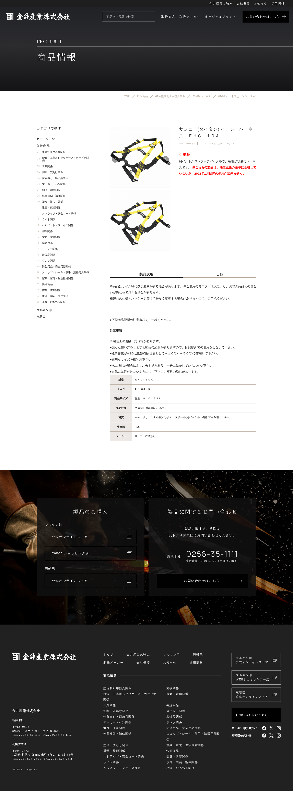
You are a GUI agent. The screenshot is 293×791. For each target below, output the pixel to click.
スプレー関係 (47, 248)
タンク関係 (46, 260)
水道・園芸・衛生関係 (52, 296)
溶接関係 (44, 231)
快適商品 (44, 284)
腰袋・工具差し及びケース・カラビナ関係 (63, 159)
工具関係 (44, 166)
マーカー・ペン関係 (51, 184)
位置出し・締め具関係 (52, 178)
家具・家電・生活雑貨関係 (55, 278)
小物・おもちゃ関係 (51, 301)
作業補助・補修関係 (51, 195)
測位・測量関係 (48, 189)
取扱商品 (168, 16)
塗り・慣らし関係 (50, 201)
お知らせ (260, 3)
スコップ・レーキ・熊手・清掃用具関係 (63, 272)
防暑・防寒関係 (48, 290)
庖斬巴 (41, 316)
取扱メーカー (190, 16)
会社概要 (243, 3)
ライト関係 (46, 219)
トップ (108, 654)
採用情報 (277, 3)
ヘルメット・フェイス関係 (55, 225)
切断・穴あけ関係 (50, 172)
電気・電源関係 (48, 237)
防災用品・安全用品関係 (54, 266)
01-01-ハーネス (187, 143)
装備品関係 (46, 254)
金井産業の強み (221, 3)
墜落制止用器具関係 (51, 151)
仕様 (219, 274)
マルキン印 (44, 310)
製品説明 (146, 274)
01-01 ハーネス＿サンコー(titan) (219, 143)
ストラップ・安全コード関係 (56, 213)
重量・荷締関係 (48, 207)
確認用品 (44, 242)
